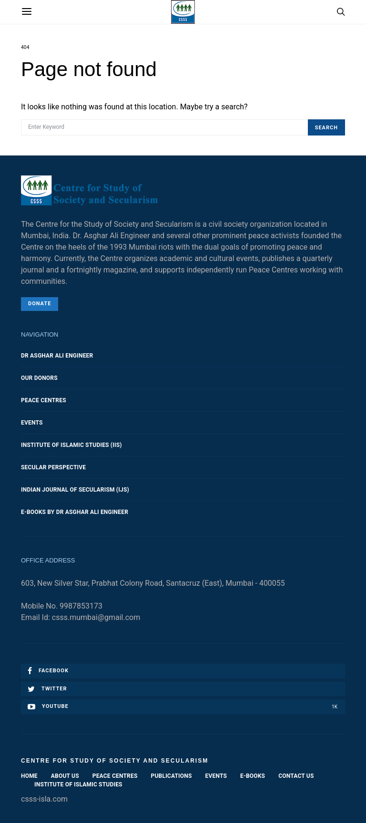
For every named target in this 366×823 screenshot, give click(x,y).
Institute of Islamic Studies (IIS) (71, 445)
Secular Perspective (53, 467)
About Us (65, 776)
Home (29, 776)
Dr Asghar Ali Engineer (57, 355)
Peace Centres (43, 400)
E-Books (252, 776)
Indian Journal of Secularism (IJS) (75, 489)
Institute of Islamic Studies (78, 784)
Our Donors (39, 378)
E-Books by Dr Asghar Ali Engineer (74, 512)
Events (32, 422)
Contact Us (296, 776)
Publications (171, 776)
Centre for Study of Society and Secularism (114, 760)
